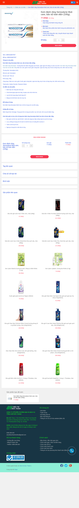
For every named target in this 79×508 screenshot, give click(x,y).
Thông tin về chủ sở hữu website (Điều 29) (52, 418)
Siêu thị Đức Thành (25, 466)
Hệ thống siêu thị (45, 414)
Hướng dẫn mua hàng (13, 440)
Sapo (16, 469)
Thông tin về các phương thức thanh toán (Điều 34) (54, 450)
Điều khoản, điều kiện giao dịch (49, 440)
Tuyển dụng (43, 412)
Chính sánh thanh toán (46, 446)
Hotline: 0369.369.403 (13, 444)
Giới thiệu (43, 410)
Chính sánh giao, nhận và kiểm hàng (50, 442)
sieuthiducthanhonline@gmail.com (16, 435)
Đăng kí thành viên (12, 442)
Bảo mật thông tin (45, 416)
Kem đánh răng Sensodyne (9, 65)
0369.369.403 (10, 433)
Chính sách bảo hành (46, 448)
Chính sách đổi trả (45, 444)
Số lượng (43, 40)
